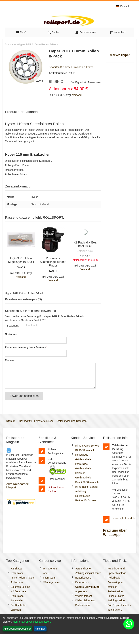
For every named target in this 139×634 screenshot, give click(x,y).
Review (9, 360)
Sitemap (10, 421)
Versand (76, 95)
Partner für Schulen (86, 500)
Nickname (11, 334)
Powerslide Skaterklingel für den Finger (53, 262)
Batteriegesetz (83, 577)
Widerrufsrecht (83, 595)
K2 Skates (16, 568)
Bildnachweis (82, 605)
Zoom (39, 80)
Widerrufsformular (85, 600)
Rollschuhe (17, 582)
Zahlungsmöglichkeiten (88, 573)
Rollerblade (17, 573)
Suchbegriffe (25, 421)
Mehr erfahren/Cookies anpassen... (32, 621)
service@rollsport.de (123, 518)
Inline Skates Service (87, 445)
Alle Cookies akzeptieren (17, 628)
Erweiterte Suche (44, 421)
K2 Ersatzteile (18, 591)
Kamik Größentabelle (87, 482)
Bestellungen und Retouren (71, 421)
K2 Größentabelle (85, 450)
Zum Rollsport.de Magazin (17, 485)
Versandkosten (83, 568)
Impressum (49, 577)
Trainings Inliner (116, 600)
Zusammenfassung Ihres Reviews (25, 347)
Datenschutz (82, 582)
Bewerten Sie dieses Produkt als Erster (71, 67)
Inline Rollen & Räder (23, 577)
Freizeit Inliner (115, 591)
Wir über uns (50, 568)
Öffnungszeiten (51, 582)
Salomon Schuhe (20, 586)
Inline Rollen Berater (86, 486)
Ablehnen (40, 628)
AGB (46, 573)
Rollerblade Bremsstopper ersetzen (115, 582)
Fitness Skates (116, 595)
